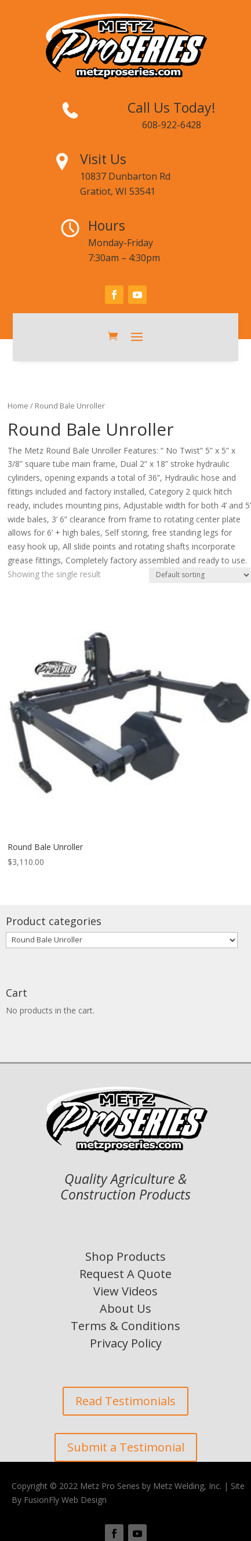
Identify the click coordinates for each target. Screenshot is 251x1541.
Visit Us (103, 159)
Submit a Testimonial (125, 1447)
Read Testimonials (125, 1401)
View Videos (125, 1291)
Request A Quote (125, 1274)
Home (18, 405)
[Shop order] (200, 575)
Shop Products (125, 1256)
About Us (125, 1308)
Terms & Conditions (125, 1326)
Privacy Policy (126, 1343)
